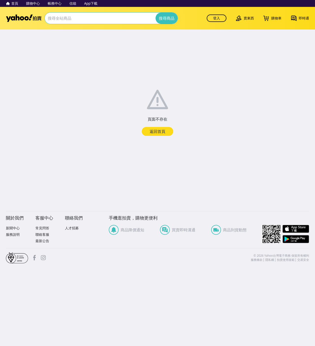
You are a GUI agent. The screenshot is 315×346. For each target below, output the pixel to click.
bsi (17, 258)
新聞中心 (13, 228)
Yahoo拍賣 (24, 18)
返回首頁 (157, 131)
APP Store (296, 229)
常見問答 (42, 228)
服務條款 (257, 260)
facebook (34, 257)
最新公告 (42, 240)
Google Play (296, 239)
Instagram (43, 257)
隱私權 (269, 260)
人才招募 (72, 228)
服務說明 (13, 234)
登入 (216, 18)
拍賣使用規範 (286, 260)
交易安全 (303, 260)
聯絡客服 (42, 234)
